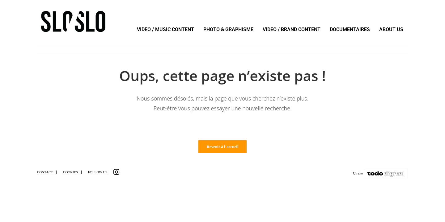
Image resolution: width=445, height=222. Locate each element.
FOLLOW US (97, 174)
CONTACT (45, 174)
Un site (358, 176)
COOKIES (70, 174)
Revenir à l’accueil (222, 149)
